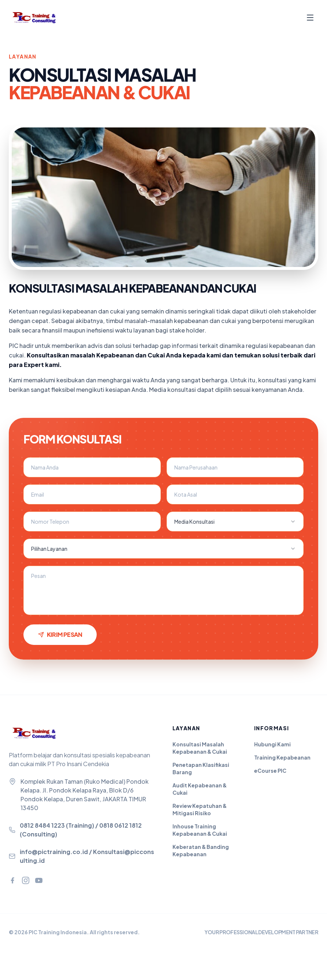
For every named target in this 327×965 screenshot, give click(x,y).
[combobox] (235, 521)
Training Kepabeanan (282, 757)
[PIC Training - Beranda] (38, 17)
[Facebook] (12, 880)
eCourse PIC (270, 770)
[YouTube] (38, 880)
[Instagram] (25, 880)
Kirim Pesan (60, 634)
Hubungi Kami (272, 744)
